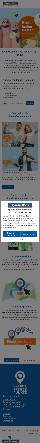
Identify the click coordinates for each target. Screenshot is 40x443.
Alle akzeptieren (28, 234)
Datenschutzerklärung (15, 221)
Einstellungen (20, 239)
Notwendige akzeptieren (11, 234)
